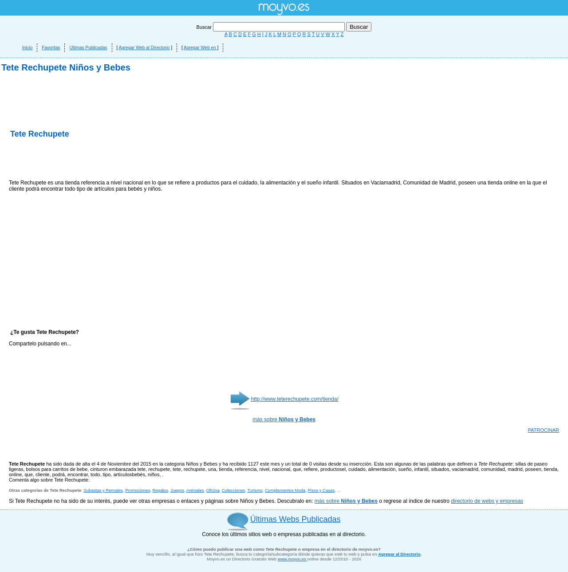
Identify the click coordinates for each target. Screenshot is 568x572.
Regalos (160, 490)
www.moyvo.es (293, 558)
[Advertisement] (113, 159)
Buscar (271, 27)
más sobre (284, 419)
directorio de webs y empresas (487, 501)
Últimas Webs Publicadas (295, 519)
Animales (195, 490)
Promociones (137, 490)
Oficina (213, 490)
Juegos (177, 490)
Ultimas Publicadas (88, 47)
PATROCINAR (544, 430)
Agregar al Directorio (399, 554)
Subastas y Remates (103, 490)
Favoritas (51, 47)
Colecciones (233, 490)
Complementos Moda (285, 490)
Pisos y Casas (321, 490)
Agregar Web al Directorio (144, 47)
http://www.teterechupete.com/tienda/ (294, 399)
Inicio (27, 47)
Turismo (254, 490)
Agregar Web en (200, 47)
